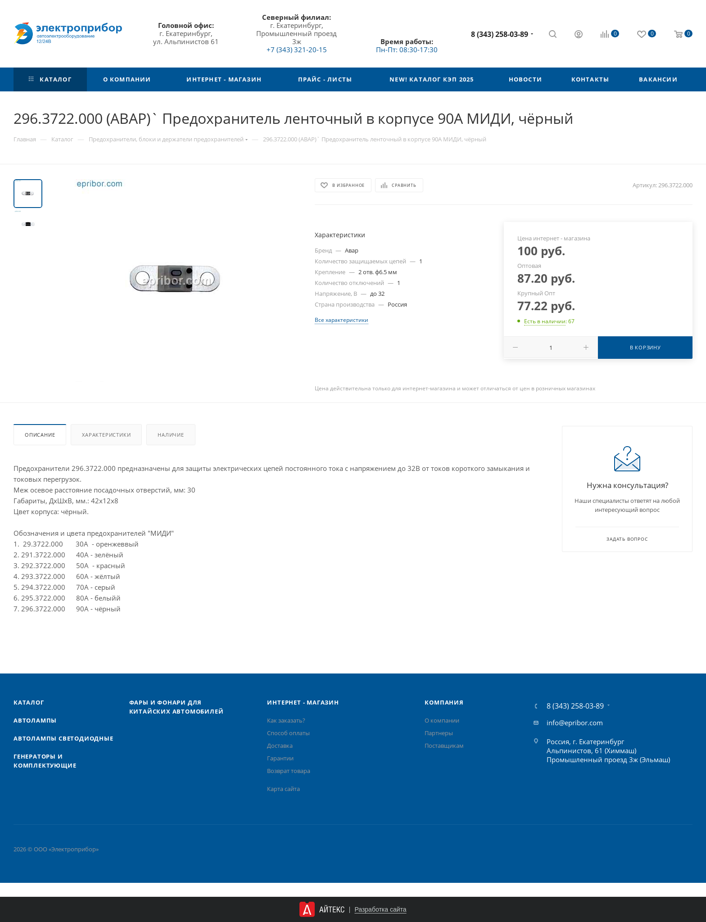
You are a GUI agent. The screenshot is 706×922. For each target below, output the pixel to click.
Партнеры (439, 733)
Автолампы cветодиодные (63, 738)
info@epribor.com (575, 722)
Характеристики (106, 434)
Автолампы (35, 720)
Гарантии (280, 758)
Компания (444, 702)
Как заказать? (286, 720)
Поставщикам (444, 745)
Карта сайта (283, 789)
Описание (40, 434)
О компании (442, 720)
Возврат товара (288, 771)
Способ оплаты (288, 733)
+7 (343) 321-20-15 (297, 49)
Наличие (171, 434)
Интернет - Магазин (303, 702)
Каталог (29, 702)
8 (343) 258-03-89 (499, 34)
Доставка (280, 745)
